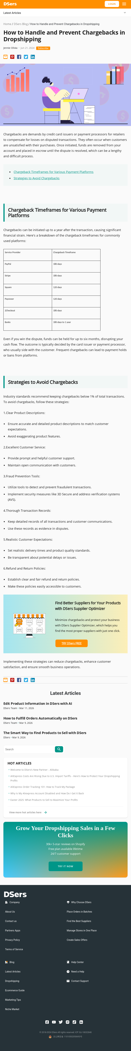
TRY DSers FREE (72, 643)
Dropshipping (12, 981)
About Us (10, 911)
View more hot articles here (28, 812)
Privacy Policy (12, 940)
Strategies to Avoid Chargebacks (37, 178)
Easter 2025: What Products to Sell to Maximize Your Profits (44, 799)
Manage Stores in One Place (82, 930)
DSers (6, 737)
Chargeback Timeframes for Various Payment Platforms (53, 172)
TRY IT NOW (65, 866)
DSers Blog (21, 24)
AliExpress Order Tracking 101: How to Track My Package (42, 786)
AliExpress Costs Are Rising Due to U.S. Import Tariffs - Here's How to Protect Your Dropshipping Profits (65, 778)
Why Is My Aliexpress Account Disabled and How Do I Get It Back (47, 793)
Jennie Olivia (10, 47)
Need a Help (77, 971)
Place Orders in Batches (79, 911)
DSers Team (10, 708)
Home (7, 24)
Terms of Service (14, 949)
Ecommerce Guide (15, 990)
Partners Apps (12, 930)
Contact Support (80, 981)
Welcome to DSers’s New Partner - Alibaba (34, 769)
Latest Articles (12, 13)
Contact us (11, 921)
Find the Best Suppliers (79, 921)
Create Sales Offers (77, 940)
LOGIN (112, 3)
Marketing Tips (13, 999)
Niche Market (12, 1009)
